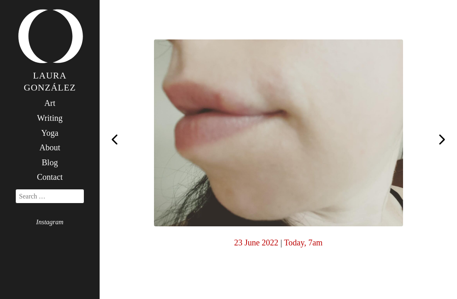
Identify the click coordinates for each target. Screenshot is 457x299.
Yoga (49, 132)
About (49, 147)
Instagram (50, 221)
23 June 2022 (256, 242)
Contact (50, 176)
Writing (49, 118)
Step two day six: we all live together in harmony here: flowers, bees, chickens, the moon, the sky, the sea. (442, 140)
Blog (50, 162)
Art (50, 103)
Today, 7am (303, 242)
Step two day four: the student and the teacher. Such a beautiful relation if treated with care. (115, 139)
